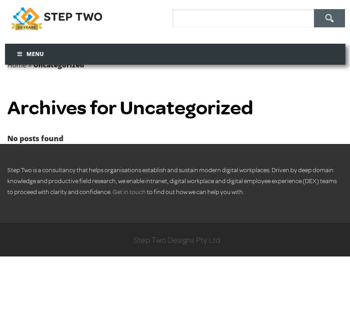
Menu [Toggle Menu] (30, 54)
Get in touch (129, 191)
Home (16, 64)
